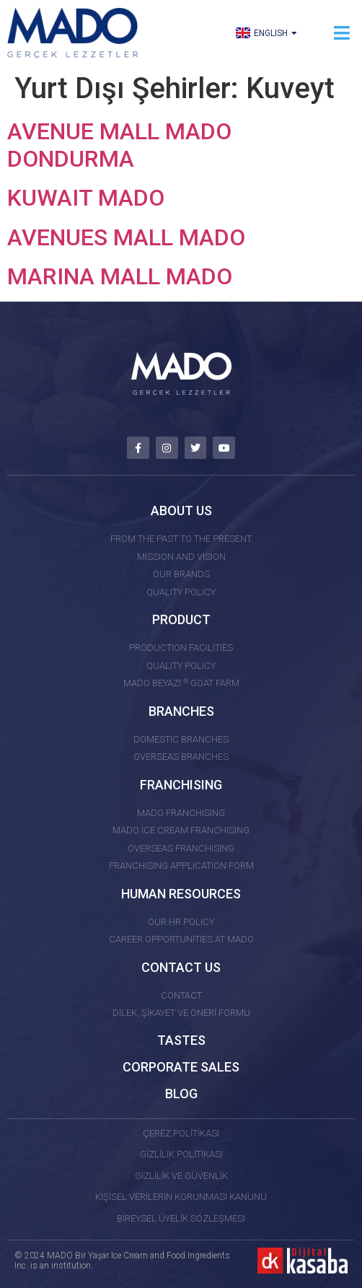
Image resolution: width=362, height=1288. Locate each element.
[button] (342, 32)
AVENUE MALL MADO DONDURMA (119, 145)
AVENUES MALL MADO (126, 237)
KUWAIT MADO (85, 197)
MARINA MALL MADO (119, 276)
